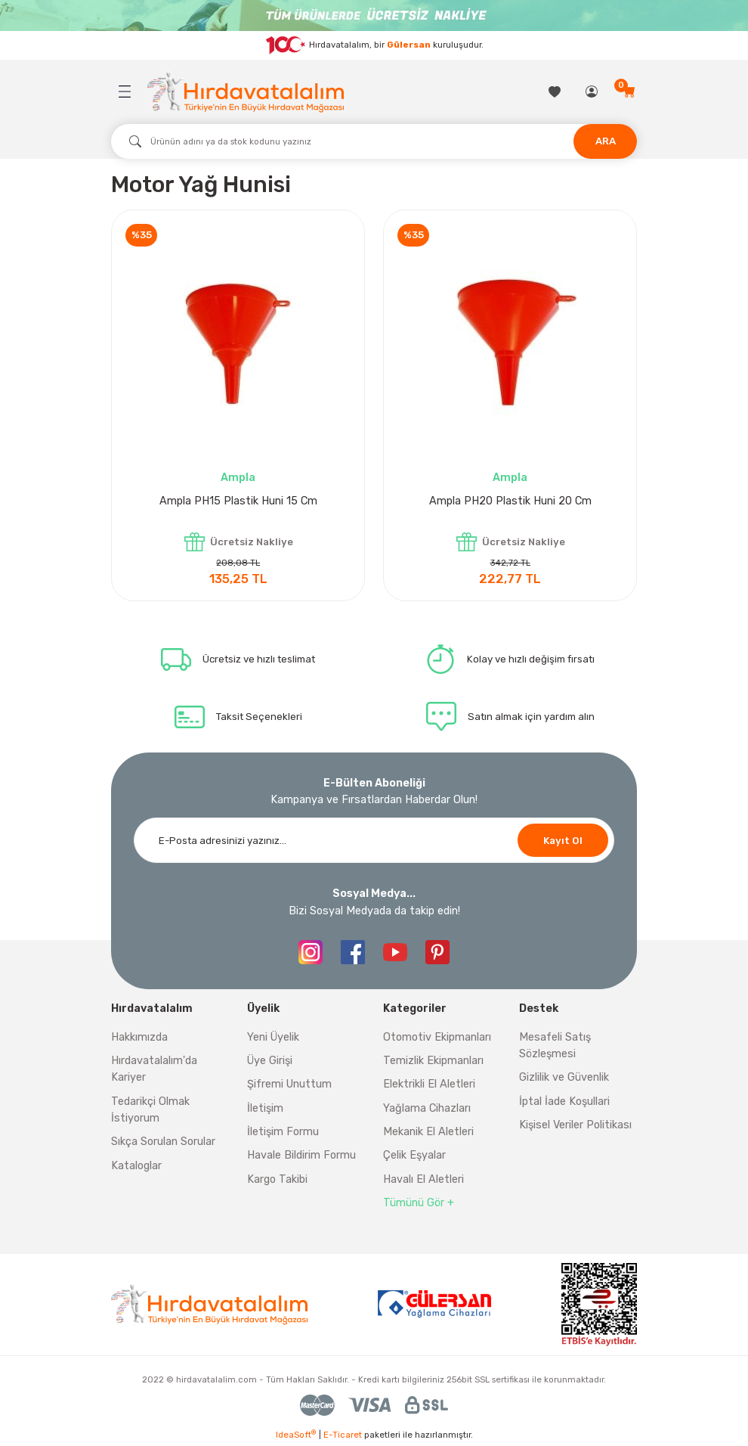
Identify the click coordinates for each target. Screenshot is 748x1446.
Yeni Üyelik (273, 1037)
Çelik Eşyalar (414, 1155)
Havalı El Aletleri (423, 1179)
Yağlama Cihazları (427, 1108)
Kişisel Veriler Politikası (575, 1125)
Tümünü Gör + (418, 1202)
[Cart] (630, 91)
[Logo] (245, 92)
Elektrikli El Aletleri (429, 1084)
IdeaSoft (296, 1434)
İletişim (265, 1108)
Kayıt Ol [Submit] (563, 840)
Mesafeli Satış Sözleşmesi (555, 1045)
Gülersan (409, 44)
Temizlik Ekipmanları (433, 1060)
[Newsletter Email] (374, 840)
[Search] (374, 141)
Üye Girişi (269, 1060)
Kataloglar (136, 1165)
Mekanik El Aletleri (428, 1131)
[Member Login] (593, 91)
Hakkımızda (139, 1037)
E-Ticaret (342, 1434)
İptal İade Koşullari (564, 1101)
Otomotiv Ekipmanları (437, 1037)
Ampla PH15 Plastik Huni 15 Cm (238, 501)
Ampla (238, 477)
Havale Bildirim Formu (301, 1155)
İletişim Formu (283, 1131)
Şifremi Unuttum (289, 1084)
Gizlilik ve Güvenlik (564, 1077)
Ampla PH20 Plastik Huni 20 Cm (510, 501)
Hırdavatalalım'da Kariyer (154, 1069)
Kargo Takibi (277, 1179)
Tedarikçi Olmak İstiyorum (150, 1110)
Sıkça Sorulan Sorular (163, 1141)
